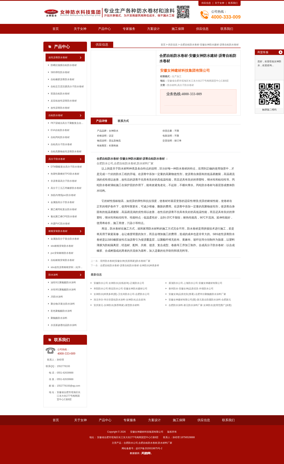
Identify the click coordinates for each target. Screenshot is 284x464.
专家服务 (129, 28)
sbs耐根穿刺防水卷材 (62, 246)
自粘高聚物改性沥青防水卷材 (66, 151)
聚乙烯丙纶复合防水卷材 (64, 209)
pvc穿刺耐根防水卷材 (62, 253)
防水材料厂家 (145, 163)
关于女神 (219, 3)
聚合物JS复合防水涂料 (63, 303)
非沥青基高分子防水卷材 (64, 181)
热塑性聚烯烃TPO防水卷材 (65, 173)
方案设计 (153, 28)
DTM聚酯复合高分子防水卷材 (66, 166)
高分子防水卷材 (57, 159)
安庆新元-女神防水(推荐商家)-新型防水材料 (116, 305)
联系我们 (233, 3)
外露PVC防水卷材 (60, 223)
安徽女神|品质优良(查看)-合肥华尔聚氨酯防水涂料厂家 (197, 294)
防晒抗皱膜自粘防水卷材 (64, 65)
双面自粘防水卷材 (60, 93)
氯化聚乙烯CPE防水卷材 (64, 216)
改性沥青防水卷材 (58, 57)
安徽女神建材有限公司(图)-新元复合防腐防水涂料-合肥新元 (200, 299)
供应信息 (206, 3)
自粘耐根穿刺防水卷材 (62, 260)
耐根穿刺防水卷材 (58, 231)
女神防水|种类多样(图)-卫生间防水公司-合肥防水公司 (121, 294)
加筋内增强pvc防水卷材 (63, 195)
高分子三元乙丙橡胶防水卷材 (66, 188)
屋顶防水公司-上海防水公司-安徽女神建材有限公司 (195, 283)
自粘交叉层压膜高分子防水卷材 (67, 86)
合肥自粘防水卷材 (108, 158)
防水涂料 (53, 274)
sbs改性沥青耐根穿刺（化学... (66, 267)
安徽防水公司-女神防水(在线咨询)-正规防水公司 (119, 283)
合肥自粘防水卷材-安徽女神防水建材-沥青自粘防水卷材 (209, 44)
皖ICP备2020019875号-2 (149, 448)
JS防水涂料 (57, 296)
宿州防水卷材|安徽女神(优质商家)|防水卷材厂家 (125, 261)
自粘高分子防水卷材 (61, 144)
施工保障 (178, 28)
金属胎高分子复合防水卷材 (65, 238)
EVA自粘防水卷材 (60, 130)
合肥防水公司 (105, 163)
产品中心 (104, 28)
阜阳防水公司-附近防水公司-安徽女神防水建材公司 (120, 288)
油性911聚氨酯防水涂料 (63, 282)
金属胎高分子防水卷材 (62, 202)
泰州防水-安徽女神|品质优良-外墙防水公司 (191, 288)
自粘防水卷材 (56, 115)
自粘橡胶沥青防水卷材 (62, 79)
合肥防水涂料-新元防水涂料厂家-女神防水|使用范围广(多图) (200, 305)
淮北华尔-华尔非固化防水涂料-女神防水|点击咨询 (120, 299)
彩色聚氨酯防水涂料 (61, 311)
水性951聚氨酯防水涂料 (63, 289)
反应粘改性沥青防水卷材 (64, 100)
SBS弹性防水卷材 (60, 72)
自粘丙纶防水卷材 (60, 137)
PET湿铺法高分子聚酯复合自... (67, 123)
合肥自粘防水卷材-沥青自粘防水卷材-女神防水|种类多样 (129, 265)
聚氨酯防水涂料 (59, 318)
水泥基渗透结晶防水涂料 (64, 325)
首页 (55, 28)
